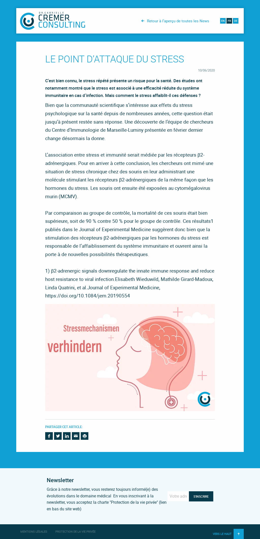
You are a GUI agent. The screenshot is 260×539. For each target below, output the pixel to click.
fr (229, 21)
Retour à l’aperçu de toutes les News (178, 21)
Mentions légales (33, 531)
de (235, 21)
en (223, 21)
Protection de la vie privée (75, 531)
